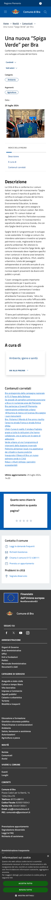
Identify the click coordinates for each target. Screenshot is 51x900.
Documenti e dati (10, 666)
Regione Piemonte (12, 3)
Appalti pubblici (9, 694)
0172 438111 (17, 799)
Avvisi (4, 758)
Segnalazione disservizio (13, 829)
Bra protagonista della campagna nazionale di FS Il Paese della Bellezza (25, 394)
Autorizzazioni (8, 734)
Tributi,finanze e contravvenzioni (17, 724)
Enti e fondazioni (10, 657)
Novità (16, 23)
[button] (25, 895)
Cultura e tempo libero (12, 684)
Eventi (5, 771)
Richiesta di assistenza (12, 836)
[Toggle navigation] (5, 11)
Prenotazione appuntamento (15, 826)
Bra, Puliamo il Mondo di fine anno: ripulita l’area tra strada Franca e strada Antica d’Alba (24, 422)
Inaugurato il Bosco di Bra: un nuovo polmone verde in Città (21, 457)
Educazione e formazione (13, 718)
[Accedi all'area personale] (40, 3)
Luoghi (5, 775)
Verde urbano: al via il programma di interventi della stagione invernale (21, 444)
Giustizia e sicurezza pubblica (15, 721)
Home (6, 23)
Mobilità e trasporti (11, 704)
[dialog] (25, 876)
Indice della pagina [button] (17, 147)
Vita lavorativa (8, 687)
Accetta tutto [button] (25, 883)
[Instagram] (27, 633)
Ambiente (6, 728)
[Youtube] (20, 633)
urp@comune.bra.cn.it (18, 809)
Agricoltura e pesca (11, 737)
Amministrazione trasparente (15, 850)
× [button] (48, 856)
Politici (5, 660)
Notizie (5, 752)
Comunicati (27, 23)
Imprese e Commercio (12, 691)
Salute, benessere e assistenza (16, 731)
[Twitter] (13, 633)
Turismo (5, 700)
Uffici (4, 653)
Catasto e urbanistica (12, 697)
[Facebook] (6, 633)
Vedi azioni (12, 68)
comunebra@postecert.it (18, 812)
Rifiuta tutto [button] (25, 890)
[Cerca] (45, 12)
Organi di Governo (10, 647)
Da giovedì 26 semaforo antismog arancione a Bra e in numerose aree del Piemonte (25, 401)
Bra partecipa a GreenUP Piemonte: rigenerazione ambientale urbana (21, 408)
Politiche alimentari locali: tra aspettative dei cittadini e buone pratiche (24, 450)
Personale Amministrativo (14, 663)
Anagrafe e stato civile (12, 681)
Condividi (11, 62)
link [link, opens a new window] (11, 878)
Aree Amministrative (11, 650)
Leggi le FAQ (7, 833)
